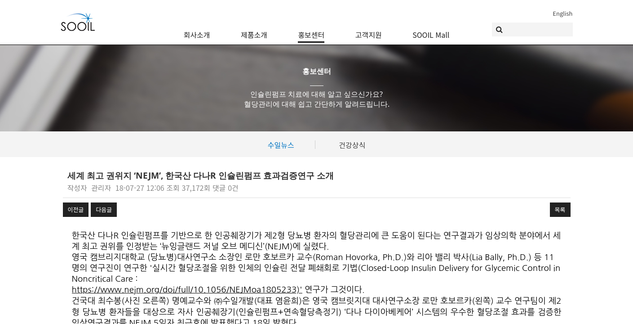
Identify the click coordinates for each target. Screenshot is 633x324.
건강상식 (352, 145)
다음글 (104, 209)
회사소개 (197, 29)
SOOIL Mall (430, 29)
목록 (560, 209)
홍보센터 (311, 29)
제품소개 (254, 29)
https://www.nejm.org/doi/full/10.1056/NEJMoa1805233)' (187, 289)
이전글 (76, 209)
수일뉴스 (281, 145)
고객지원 (368, 29)
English (562, 13)
